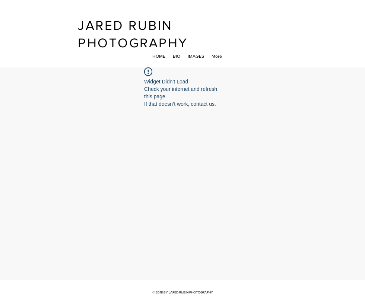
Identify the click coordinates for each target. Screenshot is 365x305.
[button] (196, 56)
